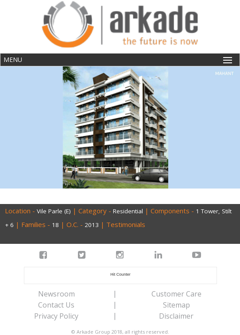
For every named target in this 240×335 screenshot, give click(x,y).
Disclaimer (176, 316)
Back (15, 196)
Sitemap (176, 305)
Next (223, 196)
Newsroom (56, 294)
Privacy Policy (56, 316)
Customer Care (176, 294)
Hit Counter (120, 274)
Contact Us (56, 305)
